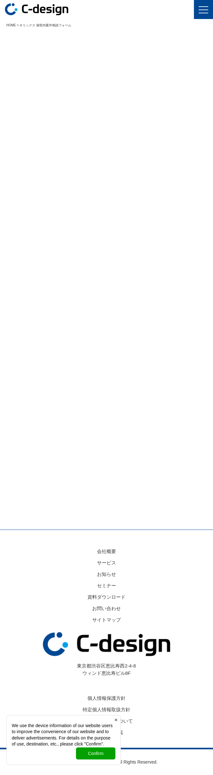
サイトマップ (106, 619)
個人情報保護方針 (106, 698)
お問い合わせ (106, 608)
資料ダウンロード (106, 597)
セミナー (106, 585)
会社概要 (106, 551)
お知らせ (106, 574)
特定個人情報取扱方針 (106, 709)
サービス (106, 562)
